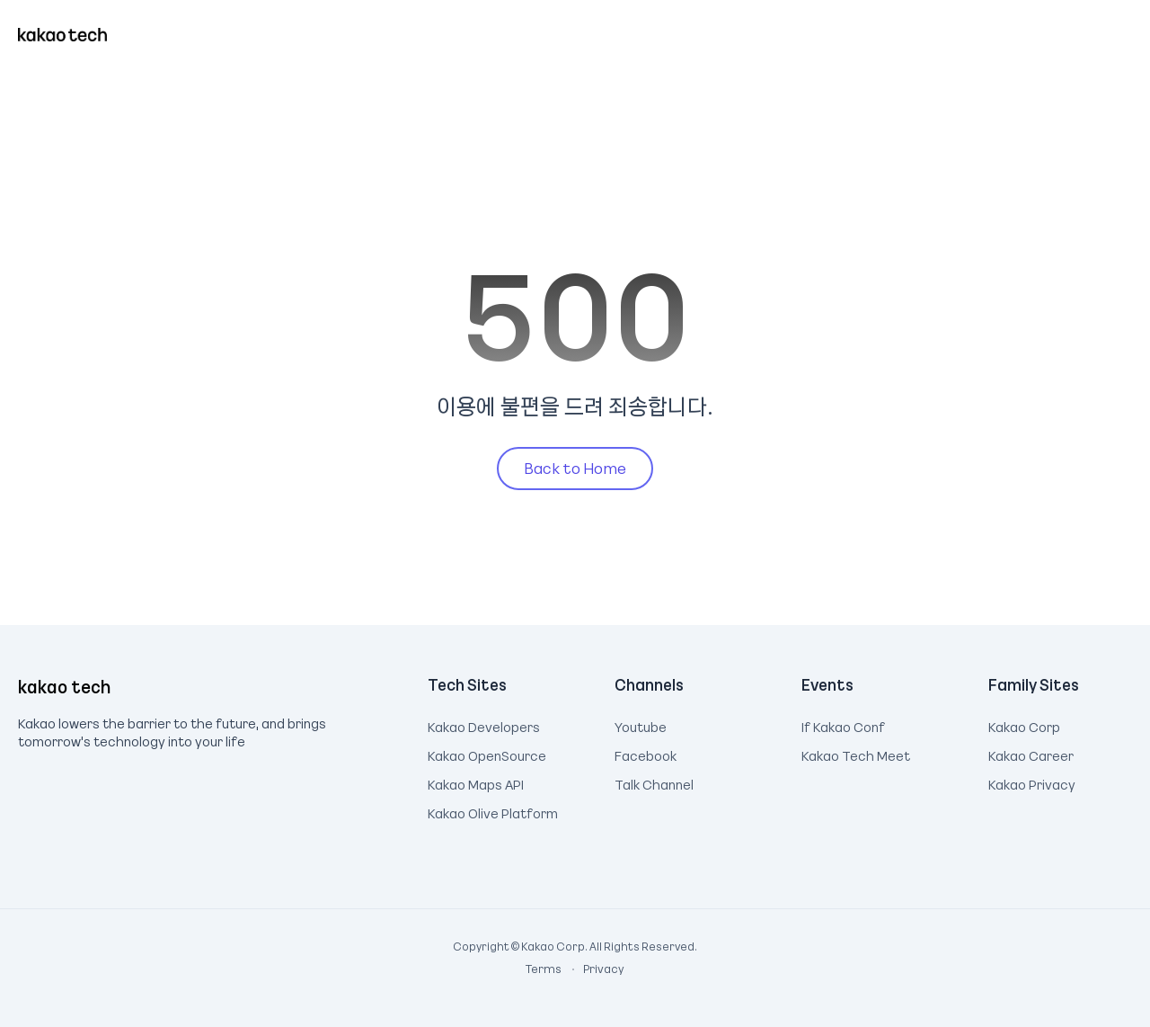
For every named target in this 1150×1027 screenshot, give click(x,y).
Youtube (641, 725)
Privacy (593, 968)
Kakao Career (1031, 753)
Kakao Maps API (476, 782)
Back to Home (575, 467)
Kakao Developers (484, 725)
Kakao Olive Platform (493, 811)
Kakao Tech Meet (855, 753)
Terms (544, 968)
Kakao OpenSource (487, 753)
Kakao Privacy (1031, 782)
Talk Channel (654, 782)
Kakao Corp (1024, 725)
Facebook (646, 753)
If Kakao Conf (843, 725)
